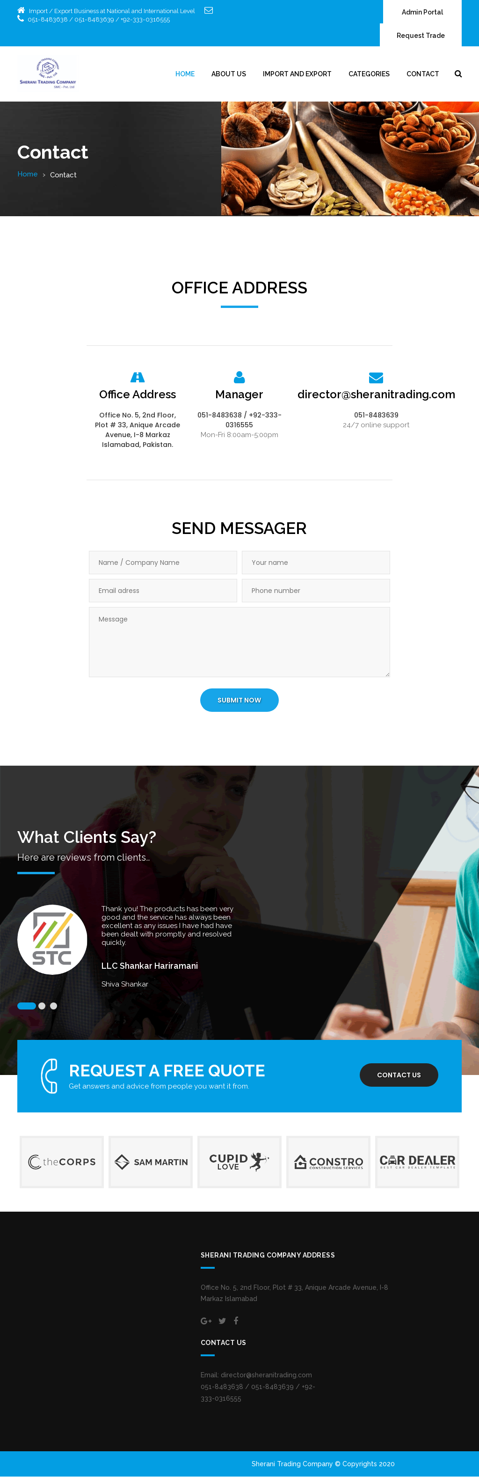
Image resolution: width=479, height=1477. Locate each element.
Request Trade (421, 36)
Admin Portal (422, 12)
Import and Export (297, 74)
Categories (369, 74)
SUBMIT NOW (239, 701)
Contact (422, 74)
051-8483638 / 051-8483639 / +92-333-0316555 (98, 19)
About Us (228, 74)
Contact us (399, 1076)
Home (185, 74)
